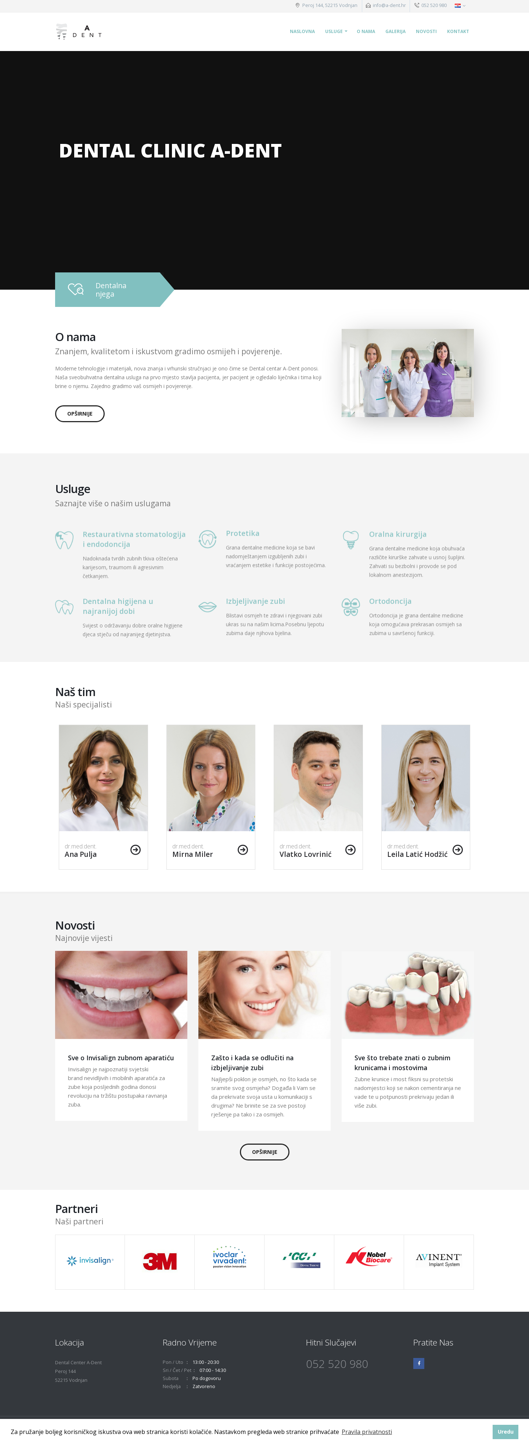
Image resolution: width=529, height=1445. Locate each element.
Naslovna (302, 31)
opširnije (80, 413)
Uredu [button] (506, 1431)
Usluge (334, 31)
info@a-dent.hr (389, 5)
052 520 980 (433, 5)
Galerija (395, 31)
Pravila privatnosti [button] (367, 1432)
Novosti (426, 31)
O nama (366, 31)
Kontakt (458, 31)
